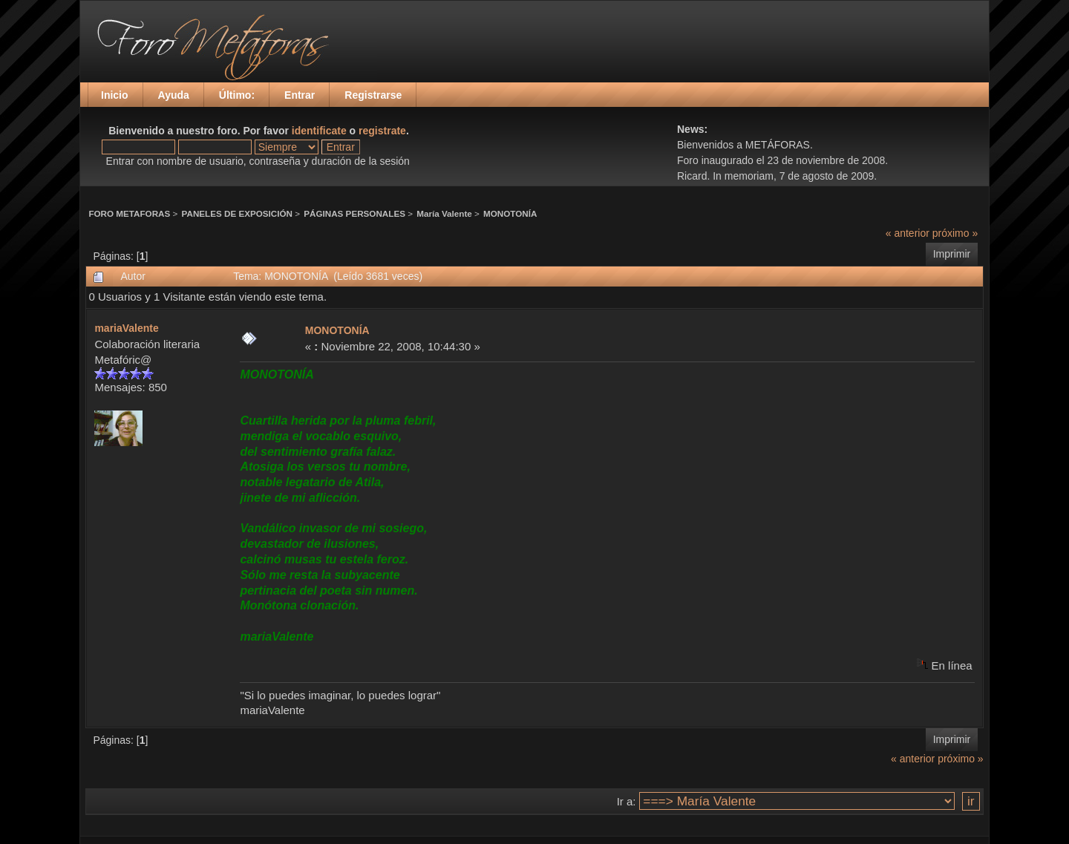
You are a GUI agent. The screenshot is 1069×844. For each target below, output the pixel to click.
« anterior (907, 233)
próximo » (955, 233)
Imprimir (952, 254)
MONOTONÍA (510, 213)
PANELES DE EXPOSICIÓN (237, 213)
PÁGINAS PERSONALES (354, 213)
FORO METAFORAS (129, 213)
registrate (382, 131)
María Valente (444, 213)
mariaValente (126, 328)
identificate (319, 131)
